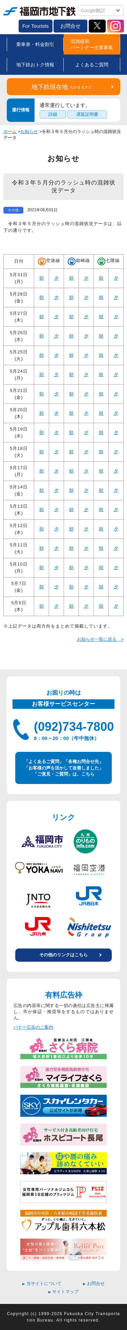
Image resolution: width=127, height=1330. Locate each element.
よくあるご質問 (91, 64)
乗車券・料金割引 (35, 44)
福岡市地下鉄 (39, 11)
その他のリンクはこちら (63, 954)
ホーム (10, 131)
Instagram (115, 26)
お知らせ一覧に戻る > (100, 639)
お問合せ (70, 26)
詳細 (52, 114)
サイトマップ (63, 1291)
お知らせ (29, 131)
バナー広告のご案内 (33, 1027)
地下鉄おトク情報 (35, 64)
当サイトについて (42, 1283)
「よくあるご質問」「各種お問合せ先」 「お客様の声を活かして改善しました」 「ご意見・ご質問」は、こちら (63, 767)
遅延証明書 (87, 114)
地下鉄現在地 (61, 87)
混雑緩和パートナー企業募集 (91, 44)
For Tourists (35, 26)
